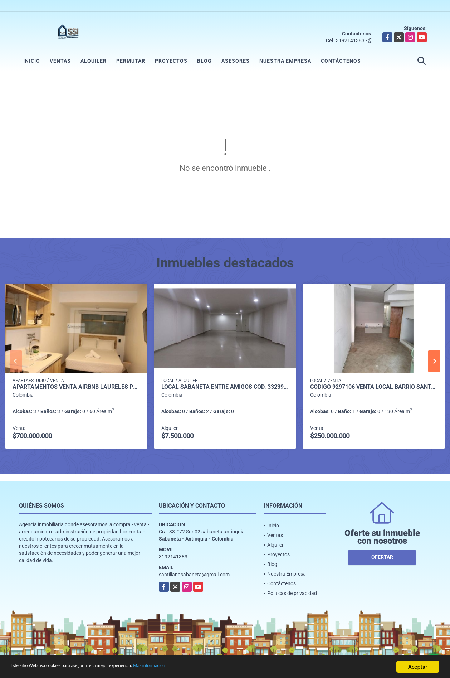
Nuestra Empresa (285, 61)
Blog (204, 61)
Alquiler (93, 61)
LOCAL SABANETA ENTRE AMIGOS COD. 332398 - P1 (225, 387)
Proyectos (171, 61)
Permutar (130, 61)
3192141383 (350, 40)
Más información (190, 667)
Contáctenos (341, 61)
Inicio (31, 61)
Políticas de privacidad (292, 593)
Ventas (60, 61)
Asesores (235, 61)
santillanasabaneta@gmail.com (194, 574)
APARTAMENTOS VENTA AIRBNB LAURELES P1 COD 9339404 (76, 387)
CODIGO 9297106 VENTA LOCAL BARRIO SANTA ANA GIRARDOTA (373, 387)
